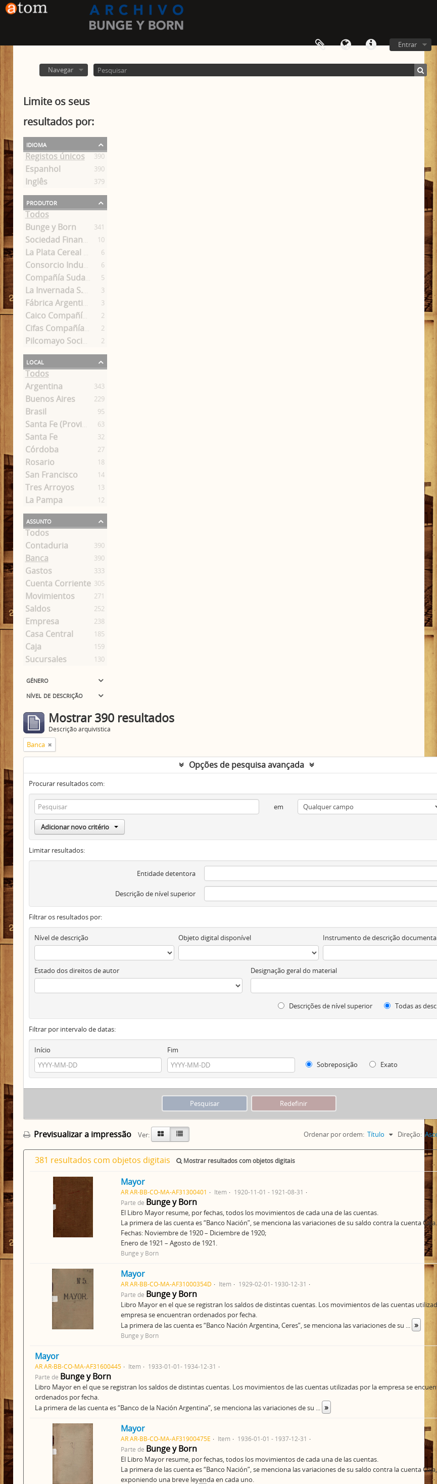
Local (35, 361)
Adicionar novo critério (79, 826)
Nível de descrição (54, 695)
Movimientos (50, 598)
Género (37, 679)
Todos (37, 216)
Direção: (410, 1134)
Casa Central (49, 635)
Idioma (345, 45)
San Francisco (51, 476)
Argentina (44, 388)
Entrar (407, 44)
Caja (33, 648)
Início (42, 1049)
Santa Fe (41, 438)
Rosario (40, 464)
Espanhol (43, 170)
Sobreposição (332, 1064)
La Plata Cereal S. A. (62, 254)
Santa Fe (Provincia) (62, 426)
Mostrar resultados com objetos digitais (235, 1160)
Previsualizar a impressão (77, 1134)
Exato (383, 1064)
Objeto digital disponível (214, 937)
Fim (172, 1049)
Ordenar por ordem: (334, 1134)
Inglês (36, 183)
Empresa (42, 623)
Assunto (39, 520)
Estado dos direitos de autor (76, 970)
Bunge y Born (50, 229)
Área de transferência (320, 45)
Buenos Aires (50, 400)
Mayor (133, 1181)
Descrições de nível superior (325, 1005)
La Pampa (44, 501)
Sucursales (46, 661)
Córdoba (42, 451)
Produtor (41, 202)
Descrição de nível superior (155, 893)
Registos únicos (55, 158)
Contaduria (46, 547)
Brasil (35, 413)
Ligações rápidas (370, 45)
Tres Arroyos (49, 489)
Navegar (60, 69)
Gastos (38, 572)
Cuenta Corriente (58, 585)
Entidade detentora (166, 873)
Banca (36, 560)
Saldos (38, 610)
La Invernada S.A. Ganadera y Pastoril (96, 292)
